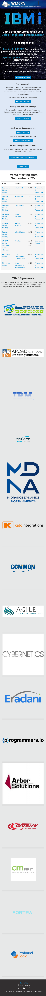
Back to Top (24, 983)
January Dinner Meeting (5, 225)
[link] (23, 4)
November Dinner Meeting (6, 208)
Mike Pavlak (19, 188)
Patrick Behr (19, 197)
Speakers (18, 241)
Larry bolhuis (19, 205)
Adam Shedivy (20, 232)
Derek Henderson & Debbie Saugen (20, 265)
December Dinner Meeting (5, 216)
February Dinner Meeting (5, 234)
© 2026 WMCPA (24, 985)
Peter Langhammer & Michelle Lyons (20, 256)
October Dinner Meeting (5, 199)
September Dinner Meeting (6, 190)
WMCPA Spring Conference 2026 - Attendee (6, 245)
